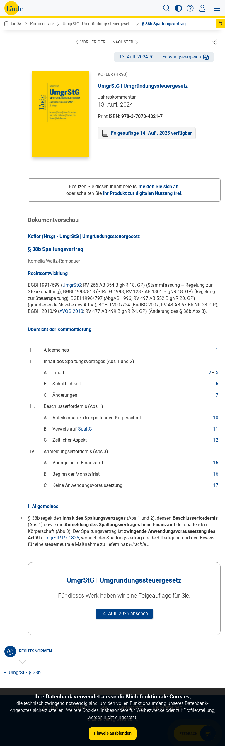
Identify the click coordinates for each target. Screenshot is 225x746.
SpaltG (85, 429)
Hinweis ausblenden (113, 733)
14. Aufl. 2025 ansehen (124, 613)
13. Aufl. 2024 (136, 57)
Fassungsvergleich (185, 57)
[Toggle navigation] (202, 8)
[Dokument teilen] (214, 42)
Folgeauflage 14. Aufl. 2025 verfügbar (151, 133)
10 (215, 418)
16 (215, 474)
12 (215, 440)
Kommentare (42, 23)
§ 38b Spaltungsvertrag (164, 23)
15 (215, 462)
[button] (167, 8)
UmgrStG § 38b (25, 672)
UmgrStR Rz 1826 (60, 538)
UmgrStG (71, 285)
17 (215, 485)
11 (215, 429)
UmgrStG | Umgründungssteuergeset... (98, 23)
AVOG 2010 (71, 311)
